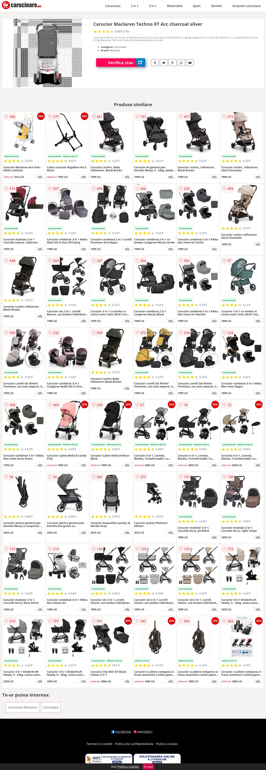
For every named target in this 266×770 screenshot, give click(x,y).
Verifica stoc (126, 62)
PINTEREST (143, 732)
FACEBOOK (121, 732)
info (40, 176)
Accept (148, 767)
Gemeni (216, 6)
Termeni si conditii (99, 744)
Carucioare (112, 6)
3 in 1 (153, 6)
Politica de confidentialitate (134, 744)
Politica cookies (167, 744)
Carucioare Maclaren (22, 707)
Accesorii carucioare (246, 6)
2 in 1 (134, 6)
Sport (196, 6)
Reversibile (174, 6)
